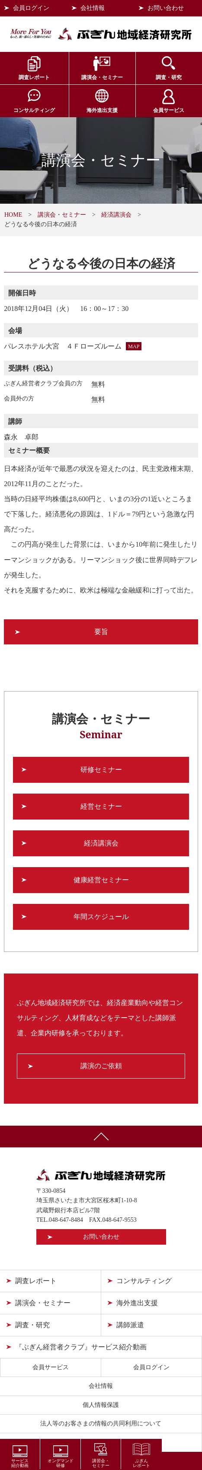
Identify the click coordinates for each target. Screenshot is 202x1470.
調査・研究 (169, 77)
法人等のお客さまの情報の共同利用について (100, 1423)
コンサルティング (34, 110)
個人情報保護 (101, 1405)
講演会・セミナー (102, 77)
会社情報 (92, 8)
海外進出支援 (102, 110)
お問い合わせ (165, 8)
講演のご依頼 (101, 1066)
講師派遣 (130, 1325)
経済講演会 (116, 214)
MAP (133, 346)
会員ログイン (31, 8)
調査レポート (34, 77)
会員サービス (168, 110)
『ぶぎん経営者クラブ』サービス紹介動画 (81, 1347)
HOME (13, 214)
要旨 (101, 631)
